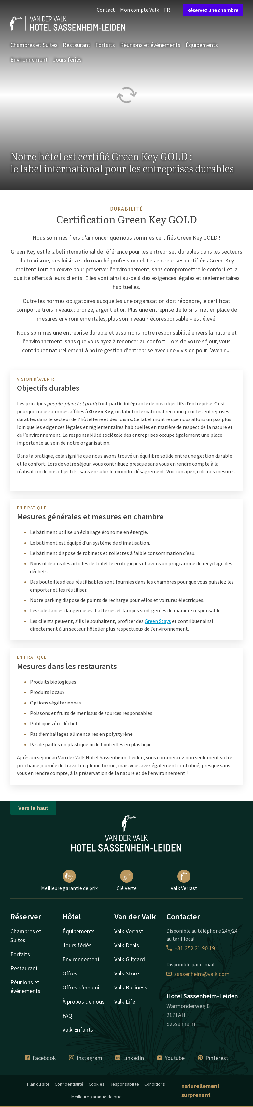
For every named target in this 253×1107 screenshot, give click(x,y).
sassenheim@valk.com (198, 974)
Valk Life (124, 1001)
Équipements (202, 45)
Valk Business (130, 987)
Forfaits (105, 45)
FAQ (67, 1015)
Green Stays (158, 621)
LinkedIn (129, 1058)
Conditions (154, 1084)
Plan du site (38, 1084)
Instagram (85, 1058)
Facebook (40, 1058)
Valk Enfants (78, 1029)
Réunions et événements (150, 45)
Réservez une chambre (212, 10)
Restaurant (76, 45)
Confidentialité (69, 1084)
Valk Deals (126, 945)
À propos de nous (84, 1001)
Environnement (29, 59)
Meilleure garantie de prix (69, 880)
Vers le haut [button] (33, 808)
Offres (70, 973)
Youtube (171, 1058)
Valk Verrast (184, 880)
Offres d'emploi (81, 987)
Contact (106, 10)
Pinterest (213, 1058)
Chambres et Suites (34, 45)
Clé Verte (127, 880)
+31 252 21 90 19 (190, 948)
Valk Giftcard (129, 959)
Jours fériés (67, 59)
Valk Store (126, 973)
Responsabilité (124, 1084)
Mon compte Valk (139, 10)
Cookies (97, 1084)
